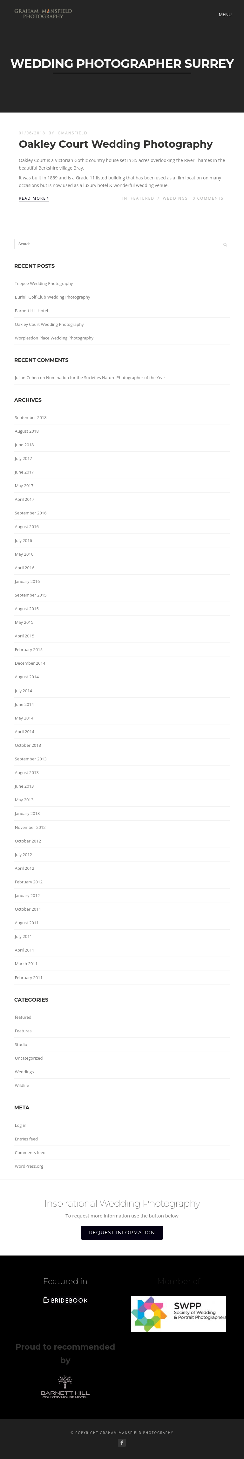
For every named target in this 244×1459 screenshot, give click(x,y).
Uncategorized (29, 1058)
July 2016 (23, 540)
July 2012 (23, 854)
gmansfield (73, 133)
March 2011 (26, 963)
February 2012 (29, 882)
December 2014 (30, 663)
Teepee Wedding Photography (44, 283)
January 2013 (27, 813)
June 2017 (24, 472)
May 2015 (24, 622)
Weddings (175, 198)
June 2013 (24, 786)
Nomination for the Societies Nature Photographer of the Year (105, 377)
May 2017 (24, 485)
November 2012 (30, 827)
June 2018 (24, 445)
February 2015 (29, 649)
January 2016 (27, 581)
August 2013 (27, 772)
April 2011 (24, 950)
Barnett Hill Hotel (31, 310)
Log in (20, 1125)
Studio (21, 1044)
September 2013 (31, 759)
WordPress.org (29, 1166)
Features (23, 1031)
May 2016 (24, 554)
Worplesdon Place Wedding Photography (54, 338)
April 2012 (24, 868)
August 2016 (27, 526)
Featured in (65, 1281)
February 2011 (29, 977)
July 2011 (23, 936)
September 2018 (31, 417)
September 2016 (31, 513)
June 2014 (24, 704)
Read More (34, 197)
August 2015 (27, 608)
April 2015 (24, 636)
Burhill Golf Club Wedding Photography (52, 297)
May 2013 (24, 800)
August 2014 (27, 677)
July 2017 (23, 458)
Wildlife (22, 1085)
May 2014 (24, 718)
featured (142, 198)
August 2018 (27, 431)
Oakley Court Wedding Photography (116, 144)
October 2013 (28, 745)
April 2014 (24, 731)
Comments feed (30, 1152)
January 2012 (27, 895)
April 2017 (24, 499)
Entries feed (26, 1139)
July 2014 (23, 691)
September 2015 (31, 595)
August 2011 (27, 923)
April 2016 (24, 568)
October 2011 (28, 909)
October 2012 (28, 841)
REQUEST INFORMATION (122, 1233)
